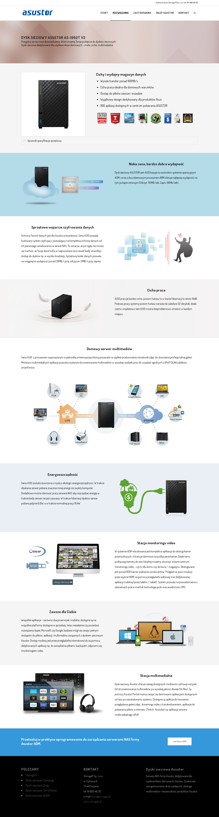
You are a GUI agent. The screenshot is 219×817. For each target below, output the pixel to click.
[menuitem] (104, 12)
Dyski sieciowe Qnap (37, 785)
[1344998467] (37, 12)
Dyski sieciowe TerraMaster (41, 790)
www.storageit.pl (92, 801)
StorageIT (31, 775)
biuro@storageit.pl (101, 796)
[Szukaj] (194, 12)
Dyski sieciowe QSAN (38, 795)
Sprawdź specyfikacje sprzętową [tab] (42, 140)
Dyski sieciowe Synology (40, 780)
